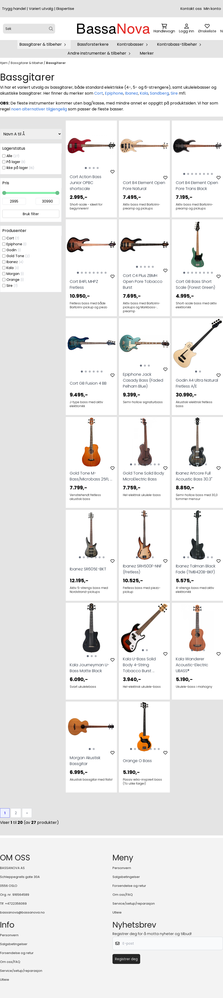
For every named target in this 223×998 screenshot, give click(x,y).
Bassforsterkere (93, 44)
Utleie (117, 912)
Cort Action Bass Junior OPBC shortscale (85, 182)
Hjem (4, 63)
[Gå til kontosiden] (186, 29)
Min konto (212, 8)
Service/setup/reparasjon (133, 903)
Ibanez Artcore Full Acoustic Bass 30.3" (194, 476)
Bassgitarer (56, 63)
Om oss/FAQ (122, 895)
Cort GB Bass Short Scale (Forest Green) (195, 284)
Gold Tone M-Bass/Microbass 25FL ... (91, 476)
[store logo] (113, 28)
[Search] (51, 29)
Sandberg (159, 93)
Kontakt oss (191, 8)
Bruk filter (31, 213)
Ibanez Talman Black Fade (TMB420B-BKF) (195, 569)
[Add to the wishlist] (112, 172)
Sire (174, 93)
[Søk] (29, 29)
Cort (98, 93)
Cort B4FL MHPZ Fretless (84, 284)
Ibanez (131, 93)
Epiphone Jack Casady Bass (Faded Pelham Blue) (143, 380)
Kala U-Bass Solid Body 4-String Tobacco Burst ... (139, 665)
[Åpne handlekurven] (164, 29)
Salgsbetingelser (126, 877)
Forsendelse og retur (129, 886)
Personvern (121, 868)
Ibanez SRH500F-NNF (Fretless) (142, 569)
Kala (144, 93)
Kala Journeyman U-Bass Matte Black (89, 668)
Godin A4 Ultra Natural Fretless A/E (197, 383)
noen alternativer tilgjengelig (39, 109)
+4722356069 (16, 903)
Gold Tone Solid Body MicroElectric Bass (143, 476)
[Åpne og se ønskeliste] (207, 29)
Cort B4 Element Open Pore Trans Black (197, 185)
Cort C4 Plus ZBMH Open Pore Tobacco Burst (142, 281)
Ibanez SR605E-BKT (88, 569)
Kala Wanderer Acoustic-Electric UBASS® (192, 665)
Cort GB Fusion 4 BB (88, 383)
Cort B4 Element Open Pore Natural (144, 185)
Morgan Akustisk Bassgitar (85, 761)
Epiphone (114, 93)
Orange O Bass (137, 761)
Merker (147, 53)
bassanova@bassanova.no (22, 912)
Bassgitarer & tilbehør (27, 63)
